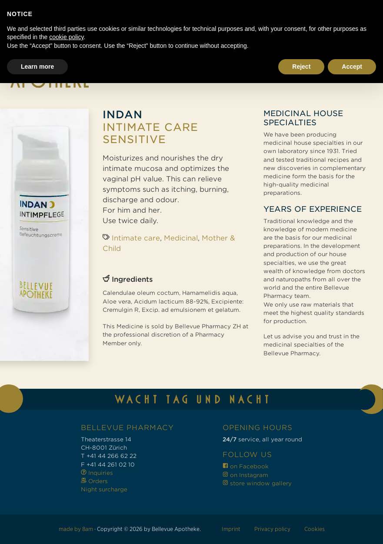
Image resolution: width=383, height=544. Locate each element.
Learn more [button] (37, 527)
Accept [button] (352, 527)
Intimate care (136, 238)
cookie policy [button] (66, 497)
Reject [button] (301, 527)
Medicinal (181, 238)
